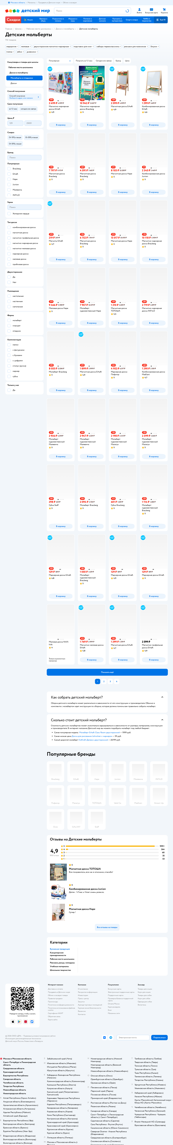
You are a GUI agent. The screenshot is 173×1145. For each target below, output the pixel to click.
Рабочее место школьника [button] (62, 959)
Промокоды (53, 1002)
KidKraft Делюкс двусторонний (93, 740)
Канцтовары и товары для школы (22, 62)
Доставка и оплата (55, 989)
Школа (18, 28)
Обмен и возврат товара (58, 995)
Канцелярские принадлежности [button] (58, 954)
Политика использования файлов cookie (61, 1009)
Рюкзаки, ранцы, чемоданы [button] (62, 962)
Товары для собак (145, 995)
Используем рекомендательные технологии (23, 1038)
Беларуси (39, 1041)
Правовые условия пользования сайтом (39, 1036)
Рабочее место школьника (38, 28)
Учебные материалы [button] (59, 966)
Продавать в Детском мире (59, 992)
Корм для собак (144, 998)
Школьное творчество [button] (60, 970)
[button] (161, 19)
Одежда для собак (145, 1002)
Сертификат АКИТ (55, 1013)
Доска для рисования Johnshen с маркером (92, 736)
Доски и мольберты (65, 28)
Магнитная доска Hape (82, 909)
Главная (8, 28)
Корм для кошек (144, 992)
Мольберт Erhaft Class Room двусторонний (99, 732)
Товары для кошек (145, 989)
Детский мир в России (14, 1041)
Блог (110, 1010)
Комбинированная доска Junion (87, 889)
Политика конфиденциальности (61, 1005)
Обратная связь (54, 1016)
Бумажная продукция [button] (60, 949)
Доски (14, 83)
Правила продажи (55, 998)
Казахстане (28, 1041)
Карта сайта (52, 1020)
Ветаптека (142, 1005)
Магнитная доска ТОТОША (85, 868)
